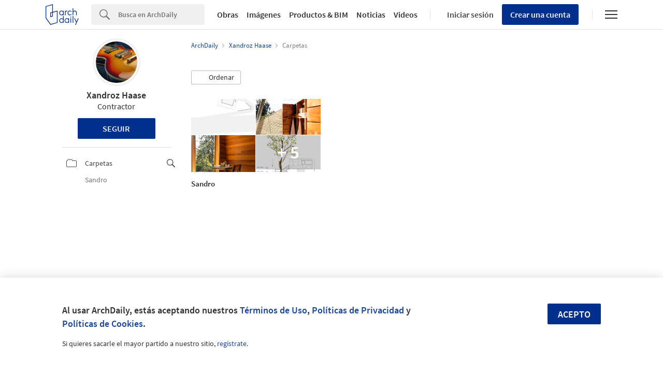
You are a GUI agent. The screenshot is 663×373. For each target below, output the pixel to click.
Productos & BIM (318, 14)
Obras (227, 14)
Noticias (370, 14)
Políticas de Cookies (102, 323)
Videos (405, 14)
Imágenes (264, 14)
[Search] (161, 14)
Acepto (574, 314)
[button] (216, 77)
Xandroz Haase (116, 95)
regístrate (232, 343)
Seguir (116, 128)
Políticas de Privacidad (358, 310)
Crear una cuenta (540, 14)
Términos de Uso (273, 310)
